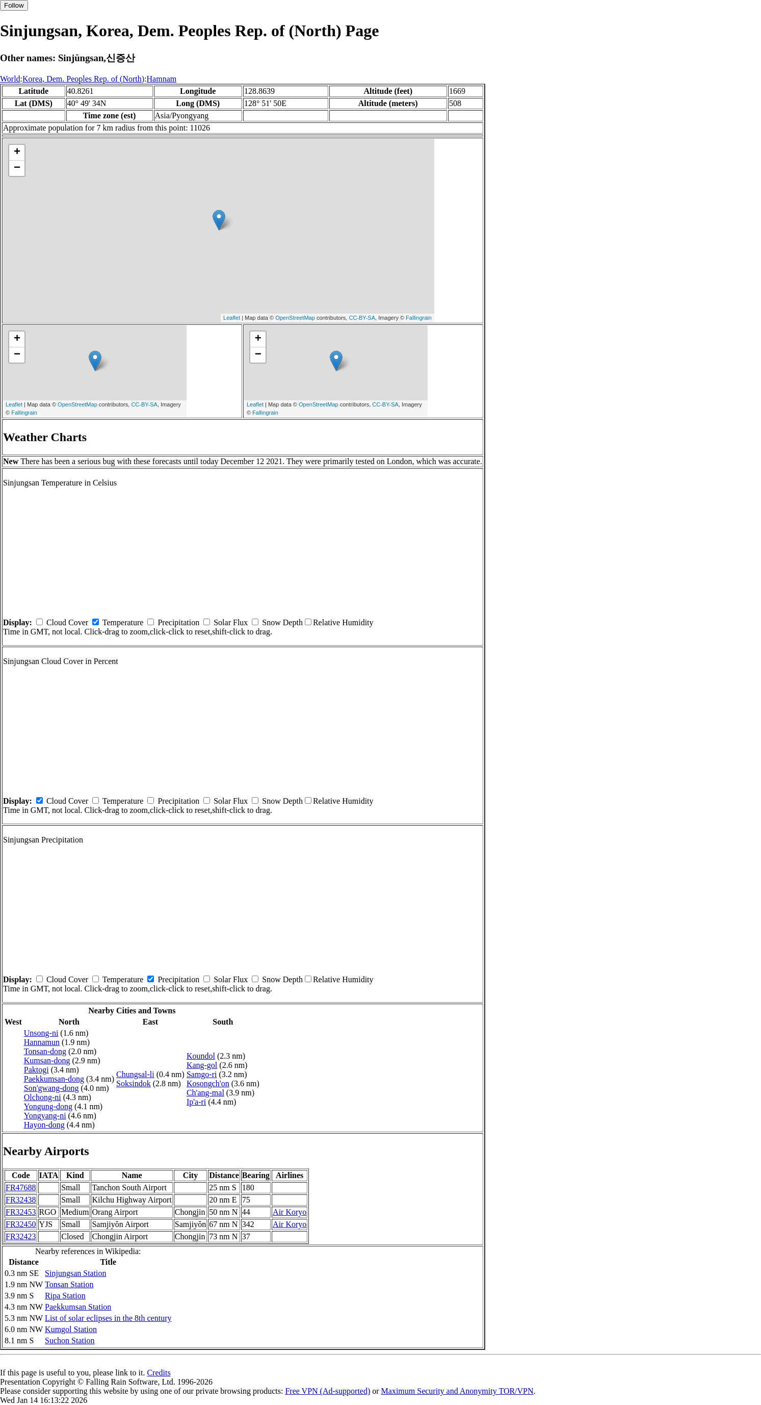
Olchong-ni (42, 1097)
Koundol (201, 1056)
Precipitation (178, 622)
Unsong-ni (41, 1033)
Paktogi (36, 1069)
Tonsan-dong (45, 1051)
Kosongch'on (208, 1083)
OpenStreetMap (295, 318)
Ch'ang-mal (205, 1092)
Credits (158, 1372)
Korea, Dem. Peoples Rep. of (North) (83, 78)
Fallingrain (419, 318)
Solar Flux (231, 622)
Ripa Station (65, 1295)
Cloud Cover (67, 622)
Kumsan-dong (47, 1060)
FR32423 (21, 1236)
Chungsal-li (135, 1074)
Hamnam (162, 78)
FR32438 (21, 1199)
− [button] (17, 168)
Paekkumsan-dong (54, 1079)
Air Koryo (289, 1212)
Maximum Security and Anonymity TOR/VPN (457, 1391)
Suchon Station (69, 1340)
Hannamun (42, 1042)
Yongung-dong (48, 1106)
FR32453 (21, 1212)
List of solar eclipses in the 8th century (108, 1318)
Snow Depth (282, 622)
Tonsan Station (69, 1284)
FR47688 (21, 1187)
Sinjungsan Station (75, 1273)
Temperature (123, 622)
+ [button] (17, 152)
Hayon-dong (44, 1124)
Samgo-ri (202, 1074)
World (10, 78)
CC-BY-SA (362, 318)
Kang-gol (202, 1065)
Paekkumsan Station (78, 1306)
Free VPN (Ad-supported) (327, 1391)
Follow (14, 5)
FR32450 (21, 1224)
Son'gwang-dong (51, 1088)
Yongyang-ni (45, 1115)
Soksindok (133, 1083)
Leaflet (231, 318)
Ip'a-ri (196, 1101)
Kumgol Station (71, 1329)
